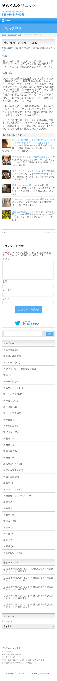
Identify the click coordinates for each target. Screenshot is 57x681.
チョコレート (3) (14, 493)
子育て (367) (12, 404)
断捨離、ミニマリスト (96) (19, 499)
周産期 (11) (11, 410)
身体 (3, 51)
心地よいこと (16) (14, 467)
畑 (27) (9, 543)
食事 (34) (10, 518)
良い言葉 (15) (12, 480)
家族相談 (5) (12, 385)
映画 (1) (9, 512)
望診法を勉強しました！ (24, 211)
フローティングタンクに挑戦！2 (27, 171)
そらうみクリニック (19, 6)
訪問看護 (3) (12, 353)
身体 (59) (10, 448)
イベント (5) (12, 436)
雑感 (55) (10, 550)
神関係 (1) (11, 505)
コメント (7, 259)
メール (6, 293)
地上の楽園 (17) (13, 417)
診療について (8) (14, 556)
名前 (5, 285)
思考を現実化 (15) (14, 474)
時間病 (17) (11, 455)
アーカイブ (7, 625)
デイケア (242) (13, 366)
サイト (6, 302)
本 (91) (9, 379)
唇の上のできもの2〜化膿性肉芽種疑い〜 (32, 157)
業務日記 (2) (12, 429)
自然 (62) (10, 461)
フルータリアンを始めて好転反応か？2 (31, 199)
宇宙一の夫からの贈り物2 (24, 185)
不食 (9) (9, 537)
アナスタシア (48, 232)
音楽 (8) (9, 486)
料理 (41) (10, 442)
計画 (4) (9, 531)
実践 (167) (11, 525)
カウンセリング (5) (15, 391)
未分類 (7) (11, 423)
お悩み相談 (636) (14, 360)
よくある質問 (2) (14, 398)
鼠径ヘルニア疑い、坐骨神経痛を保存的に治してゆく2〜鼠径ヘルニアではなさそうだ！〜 (33, 143)
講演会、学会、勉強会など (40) (21, 372)
